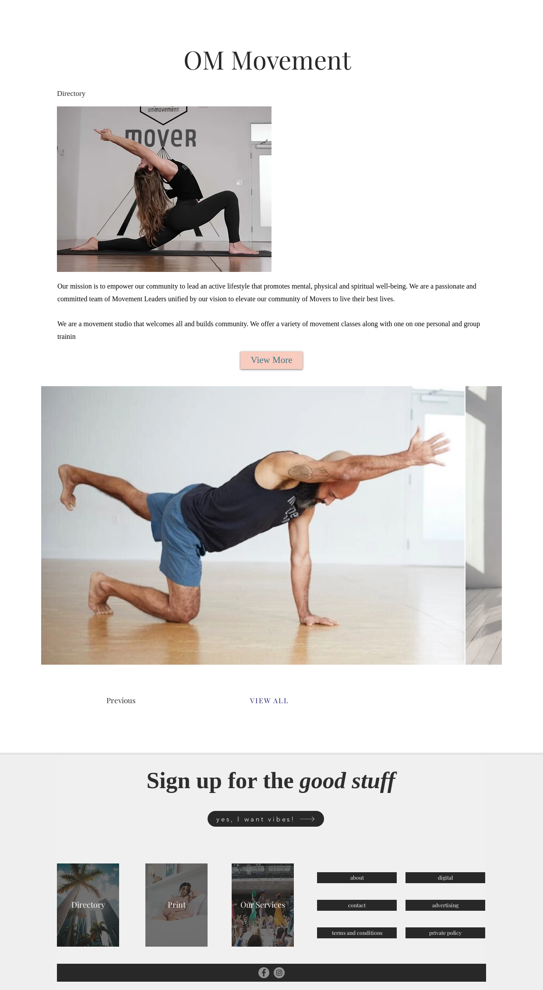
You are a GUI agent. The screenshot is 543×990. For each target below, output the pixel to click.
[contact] (357, 905)
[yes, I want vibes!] (266, 819)
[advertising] (445, 905)
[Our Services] (263, 905)
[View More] (271, 360)
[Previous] (137, 700)
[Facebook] (263, 972)
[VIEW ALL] (269, 700)
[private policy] (445, 932)
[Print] (176, 905)
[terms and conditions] (357, 932)
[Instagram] (279, 972)
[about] (357, 877)
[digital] (445, 877)
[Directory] (88, 905)
